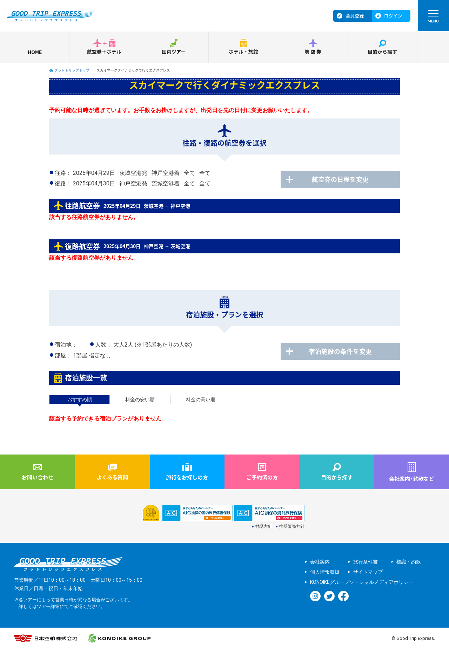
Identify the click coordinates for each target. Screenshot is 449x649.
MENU (433, 18)
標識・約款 (408, 562)
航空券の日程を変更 (343, 179)
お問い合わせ (37, 477)
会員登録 (355, 15)
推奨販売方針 (291, 527)
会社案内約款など (411, 478)
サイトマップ (368, 572)
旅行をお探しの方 (187, 477)
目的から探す (382, 51)
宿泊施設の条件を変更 (343, 351)
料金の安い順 (140, 399)
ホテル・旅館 (243, 51)
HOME (35, 51)
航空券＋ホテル (104, 51)
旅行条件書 (365, 562)
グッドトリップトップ (71, 70)
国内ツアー (174, 51)
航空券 (313, 51)
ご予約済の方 (262, 477)
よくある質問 (112, 477)
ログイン (393, 15)
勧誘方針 (263, 527)
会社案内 (320, 562)
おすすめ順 (79, 399)
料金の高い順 (200, 399)
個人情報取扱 (325, 572)
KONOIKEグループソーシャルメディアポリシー (361, 582)
